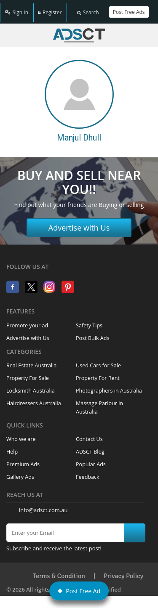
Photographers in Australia (109, 386)
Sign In (16, 9)
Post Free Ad (79, 591)
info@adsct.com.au (43, 505)
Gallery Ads (20, 472)
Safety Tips (89, 320)
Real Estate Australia (31, 360)
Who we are (21, 434)
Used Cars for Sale (98, 360)
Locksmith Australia (30, 386)
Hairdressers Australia (33, 398)
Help (12, 447)
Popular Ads (91, 459)
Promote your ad (27, 320)
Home (79, 31)
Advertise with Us (79, 223)
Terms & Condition (59, 571)
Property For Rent (98, 373)
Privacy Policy (123, 571)
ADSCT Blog (90, 447)
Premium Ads (23, 459)
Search (88, 9)
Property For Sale (27, 373)
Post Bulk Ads (93, 333)
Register (50, 9)
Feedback (87, 472)
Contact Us (89, 434)
